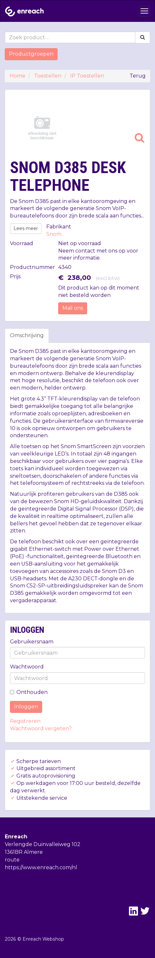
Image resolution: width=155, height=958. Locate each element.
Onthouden (29, 692)
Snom (53, 234)
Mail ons (72, 308)
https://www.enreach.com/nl (41, 867)
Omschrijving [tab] (27, 335)
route (12, 860)
